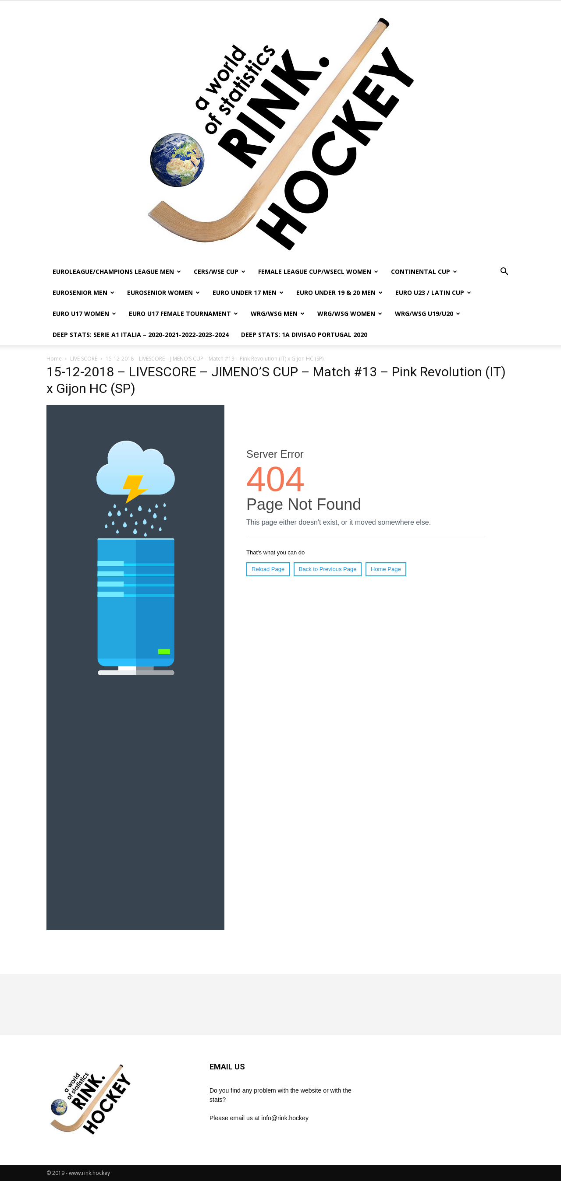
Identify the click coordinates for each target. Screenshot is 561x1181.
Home (54, 358)
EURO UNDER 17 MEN (248, 292)
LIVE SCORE (83, 358)
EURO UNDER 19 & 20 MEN (339, 292)
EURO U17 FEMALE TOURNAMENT (183, 313)
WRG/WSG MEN (278, 313)
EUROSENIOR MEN (83, 292)
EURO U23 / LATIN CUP (433, 292)
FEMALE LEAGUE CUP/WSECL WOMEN (318, 271)
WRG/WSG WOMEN (349, 313)
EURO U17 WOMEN (84, 313)
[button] (504, 272)
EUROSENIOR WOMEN (163, 292)
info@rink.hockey (285, 1117)
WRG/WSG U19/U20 (427, 313)
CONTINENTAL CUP (424, 271)
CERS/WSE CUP (219, 271)
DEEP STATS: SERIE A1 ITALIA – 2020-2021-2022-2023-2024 (141, 334)
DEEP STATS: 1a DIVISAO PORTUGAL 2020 (304, 334)
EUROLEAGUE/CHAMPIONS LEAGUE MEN (117, 271)
